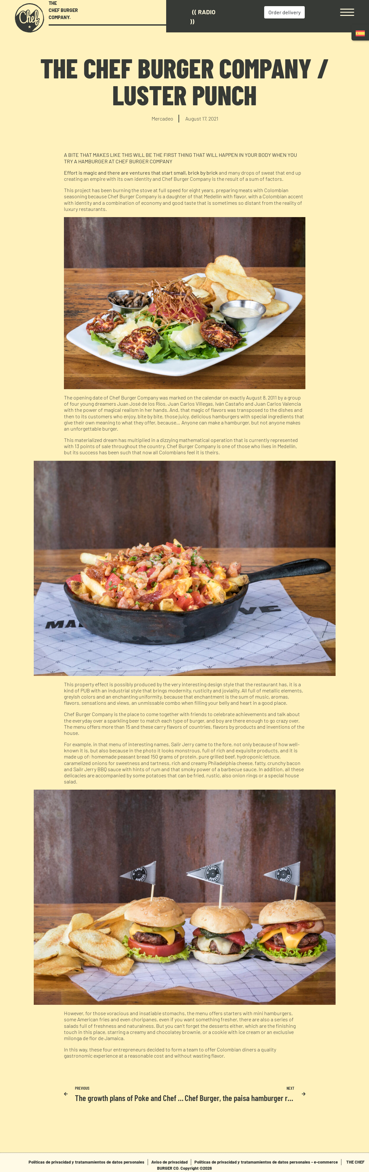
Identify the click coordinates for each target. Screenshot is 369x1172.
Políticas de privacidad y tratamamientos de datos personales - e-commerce (266, 1162)
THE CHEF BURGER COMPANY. (63, 10)
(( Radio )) (202, 16)
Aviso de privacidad (169, 1162)
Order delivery (284, 12)
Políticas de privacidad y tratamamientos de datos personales (86, 1162)
